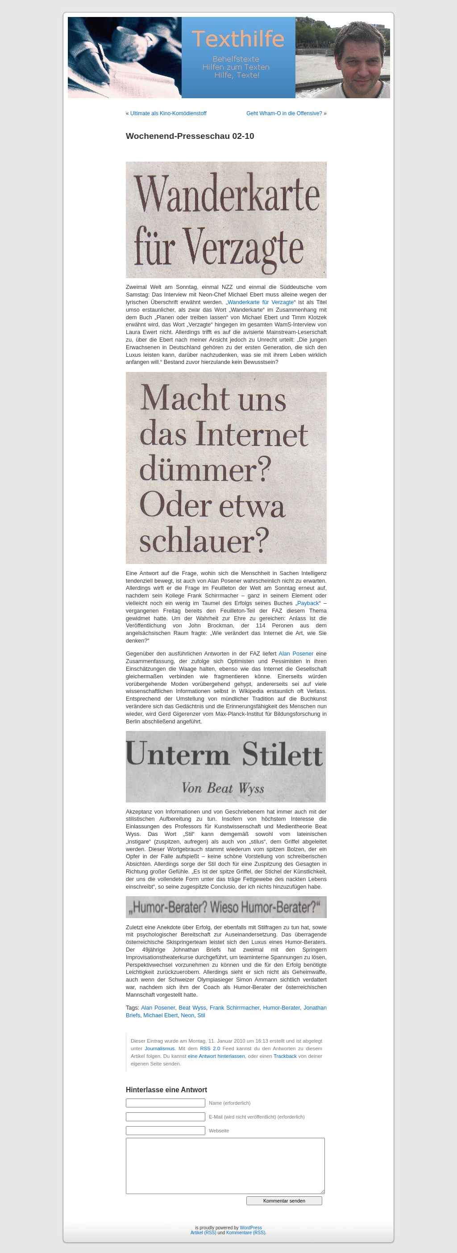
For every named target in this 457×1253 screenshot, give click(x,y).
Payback (308, 603)
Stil (201, 1015)
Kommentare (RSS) (245, 1232)
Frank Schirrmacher (234, 1008)
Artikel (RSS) (203, 1232)
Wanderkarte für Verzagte (261, 302)
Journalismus (159, 1048)
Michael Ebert (160, 1015)
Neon (187, 1015)
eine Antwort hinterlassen (216, 1056)
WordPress (251, 1227)
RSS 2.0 (210, 1048)
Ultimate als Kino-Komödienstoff (168, 113)
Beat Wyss (192, 1008)
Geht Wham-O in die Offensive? (284, 113)
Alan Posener (295, 654)
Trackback (285, 1056)
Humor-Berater (281, 1008)
